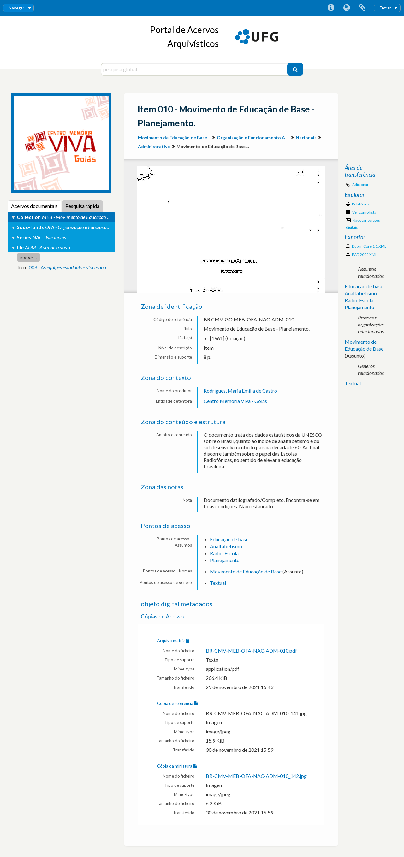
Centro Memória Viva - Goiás (235, 401)
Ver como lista (361, 212)
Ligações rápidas (331, 8)
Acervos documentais (34, 206)
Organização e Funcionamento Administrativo (254, 137)
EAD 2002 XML (361, 254)
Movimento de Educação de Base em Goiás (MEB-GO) (175, 137)
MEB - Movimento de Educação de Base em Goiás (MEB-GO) (103, 217)
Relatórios (357, 204)
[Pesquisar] (295, 69)
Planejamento (225, 560)
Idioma (346, 8)
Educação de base (229, 539)
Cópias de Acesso (162, 616)
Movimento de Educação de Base (246, 571)
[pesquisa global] (195, 69)
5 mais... (28, 257)
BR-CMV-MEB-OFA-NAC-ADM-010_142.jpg (256, 776)
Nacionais (306, 137)
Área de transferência (362, 8)
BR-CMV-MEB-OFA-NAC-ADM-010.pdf (251, 650)
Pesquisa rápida (82, 206)
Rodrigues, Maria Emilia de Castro (240, 391)
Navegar (16, 7)
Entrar (385, 7)
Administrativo (154, 146)
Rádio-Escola (224, 553)
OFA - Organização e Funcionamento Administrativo (98, 227)
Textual (218, 583)
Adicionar (360, 184)
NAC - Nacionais (49, 237)
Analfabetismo (226, 546)
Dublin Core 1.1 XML (366, 246)
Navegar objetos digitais (363, 224)
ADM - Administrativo (47, 247)
